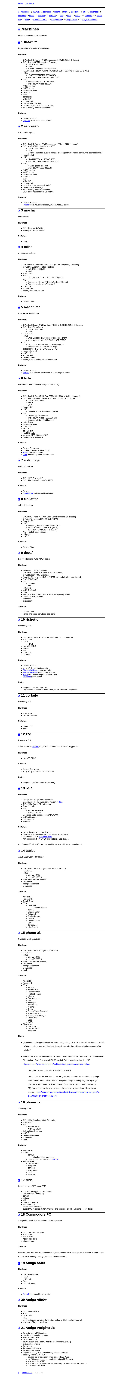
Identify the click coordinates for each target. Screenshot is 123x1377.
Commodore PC (40, 20)
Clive (25, 455)
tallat (65, 12)
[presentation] (28, 668)
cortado (52, 16)
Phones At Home (30, 670)
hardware (30, 3)
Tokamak (27, 677)
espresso (47, 12)
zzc (61, 16)
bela (69, 16)
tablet (77, 16)
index (20, 3)
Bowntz (26, 373)
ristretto (41, 16)
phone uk (88, 16)
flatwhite (36, 12)
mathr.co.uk (27, 1373)
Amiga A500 (56, 20)
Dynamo (26, 121)
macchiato (75, 12)
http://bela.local (45, 837)
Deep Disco (28, 1295)
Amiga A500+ (71, 20)
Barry (25, 675)
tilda (27, 20)
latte (84, 12)
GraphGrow (28, 493)
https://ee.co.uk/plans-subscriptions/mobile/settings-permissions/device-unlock (56, 1065)
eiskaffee (22, 16)
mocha (57, 12)
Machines (25, 12)
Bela (60, 802)
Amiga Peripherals (89, 20)
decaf (31, 16)
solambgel (94, 12)
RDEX (25, 452)
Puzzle (26, 205)
